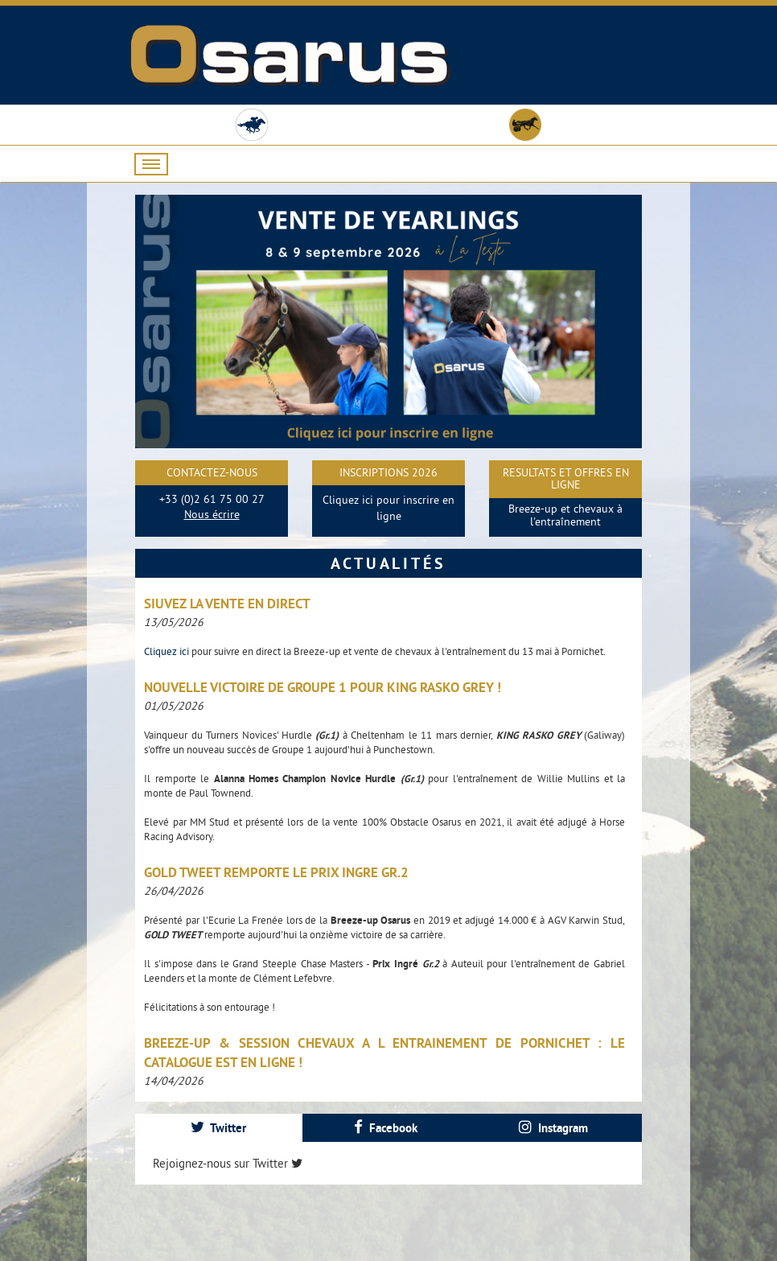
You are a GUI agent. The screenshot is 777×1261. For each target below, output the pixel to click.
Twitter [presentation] (218, 1127)
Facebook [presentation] (385, 1127)
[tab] (218, 1128)
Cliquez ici (167, 651)
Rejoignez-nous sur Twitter (227, 1163)
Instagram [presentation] (553, 1127)
